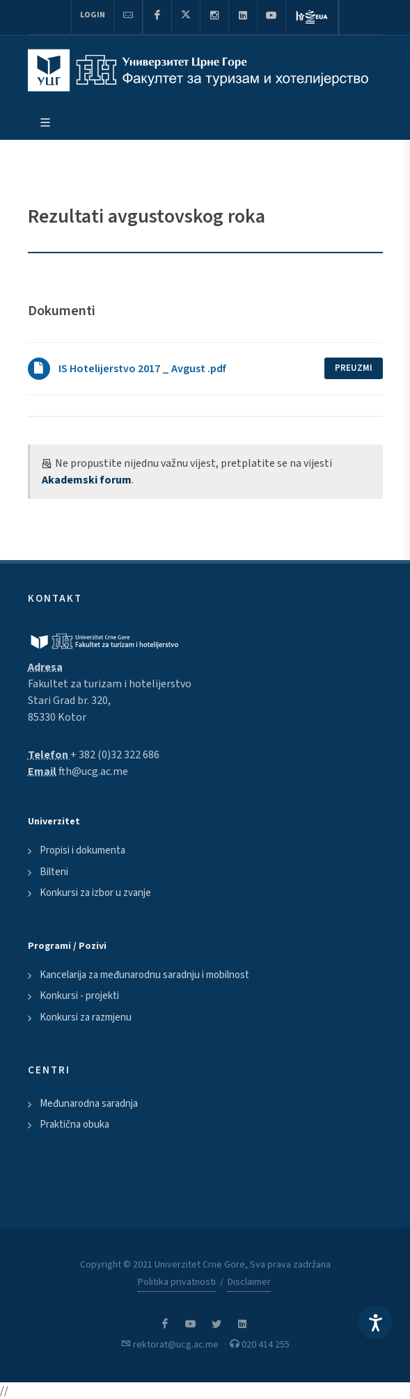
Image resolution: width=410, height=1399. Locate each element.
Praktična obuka (74, 1124)
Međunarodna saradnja (89, 1103)
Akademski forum (87, 480)
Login (92, 15)
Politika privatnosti (177, 1282)
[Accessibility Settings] (375, 1322)
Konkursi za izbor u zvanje (95, 893)
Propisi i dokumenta (82, 850)
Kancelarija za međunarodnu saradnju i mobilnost (144, 975)
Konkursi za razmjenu (86, 1017)
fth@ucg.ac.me (93, 771)
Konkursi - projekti (79, 996)
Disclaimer (249, 1282)
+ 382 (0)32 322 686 (114, 754)
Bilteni (54, 872)
